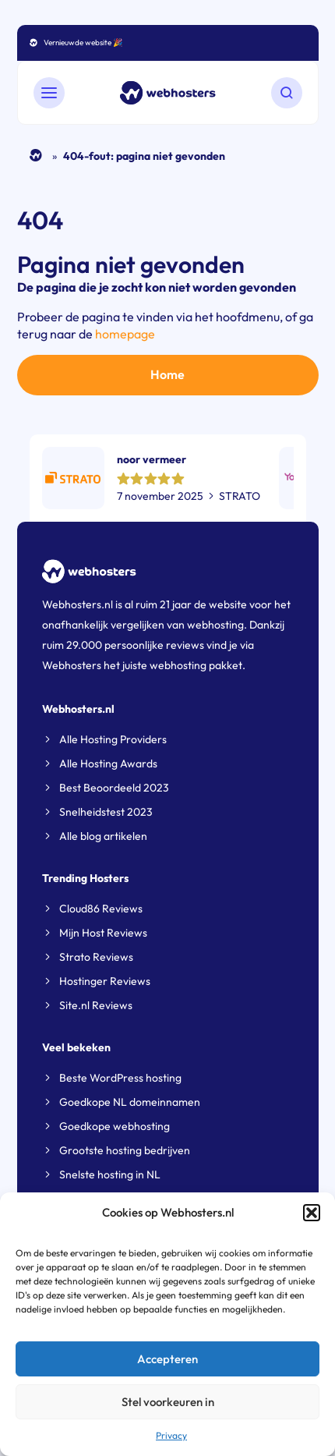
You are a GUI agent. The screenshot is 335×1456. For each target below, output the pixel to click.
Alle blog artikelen (103, 836)
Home (36, 155)
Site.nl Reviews (95, 1005)
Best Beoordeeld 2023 (114, 788)
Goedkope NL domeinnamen (129, 1102)
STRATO (239, 496)
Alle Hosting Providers (113, 739)
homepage (125, 334)
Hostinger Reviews (104, 981)
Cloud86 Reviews (101, 909)
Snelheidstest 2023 (106, 812)
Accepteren (167, 1358)
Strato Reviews (96, 957)
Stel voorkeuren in (168, 1401)
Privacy (171, 1435)
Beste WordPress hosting (120, 1078)
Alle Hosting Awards (108, 763)
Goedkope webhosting (114, 1126)
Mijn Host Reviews (103, 933)
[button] (311, 1212)
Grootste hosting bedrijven (124, 1150)
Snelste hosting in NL (109, 1174)
